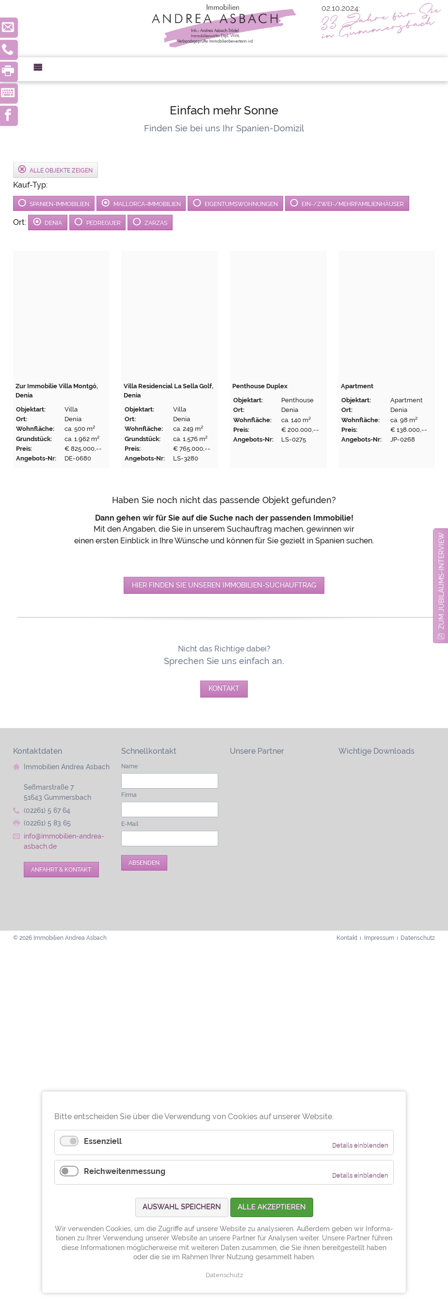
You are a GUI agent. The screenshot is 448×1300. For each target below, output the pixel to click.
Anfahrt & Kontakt (61, 869)
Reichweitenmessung (124, 1171)
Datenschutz (224, 1275)
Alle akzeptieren (272, 1207)
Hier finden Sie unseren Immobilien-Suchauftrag (224, 585)
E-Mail (131, 823)
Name (131, 766)
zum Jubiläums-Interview (441, 580)
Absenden (144, 862)
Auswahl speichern (182, 1207)
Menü (42, 69)
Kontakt (224, 688)
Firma (129, 794)
